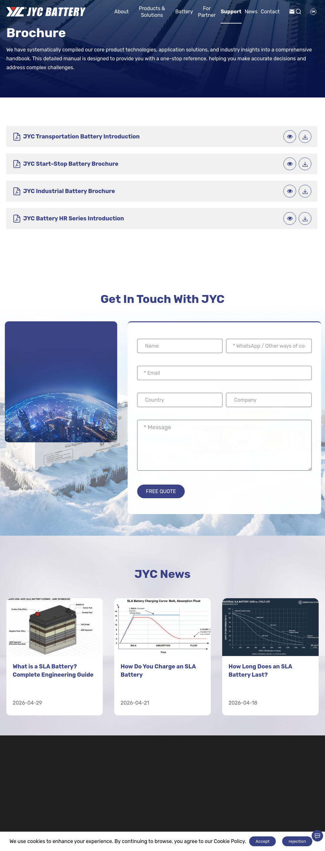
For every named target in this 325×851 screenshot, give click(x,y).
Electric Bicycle (187, 828)
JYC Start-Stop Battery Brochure (225, 137)
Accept (262, 841)
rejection (297, 841)
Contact (270, 12)
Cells (225, 828)
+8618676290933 (35, 829)
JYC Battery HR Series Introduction (209, 166)
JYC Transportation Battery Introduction (57, 137)
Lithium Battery (242, 806)
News (251, 12)
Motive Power (188, 806)
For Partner (207, 11)
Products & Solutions (152, 11)
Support (231, 12)
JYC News (162, 524)
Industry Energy (98, 809)
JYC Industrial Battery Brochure (63, 166)
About (121, 12)
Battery (184, 12)
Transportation (146, 806)
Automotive (136, 828)
